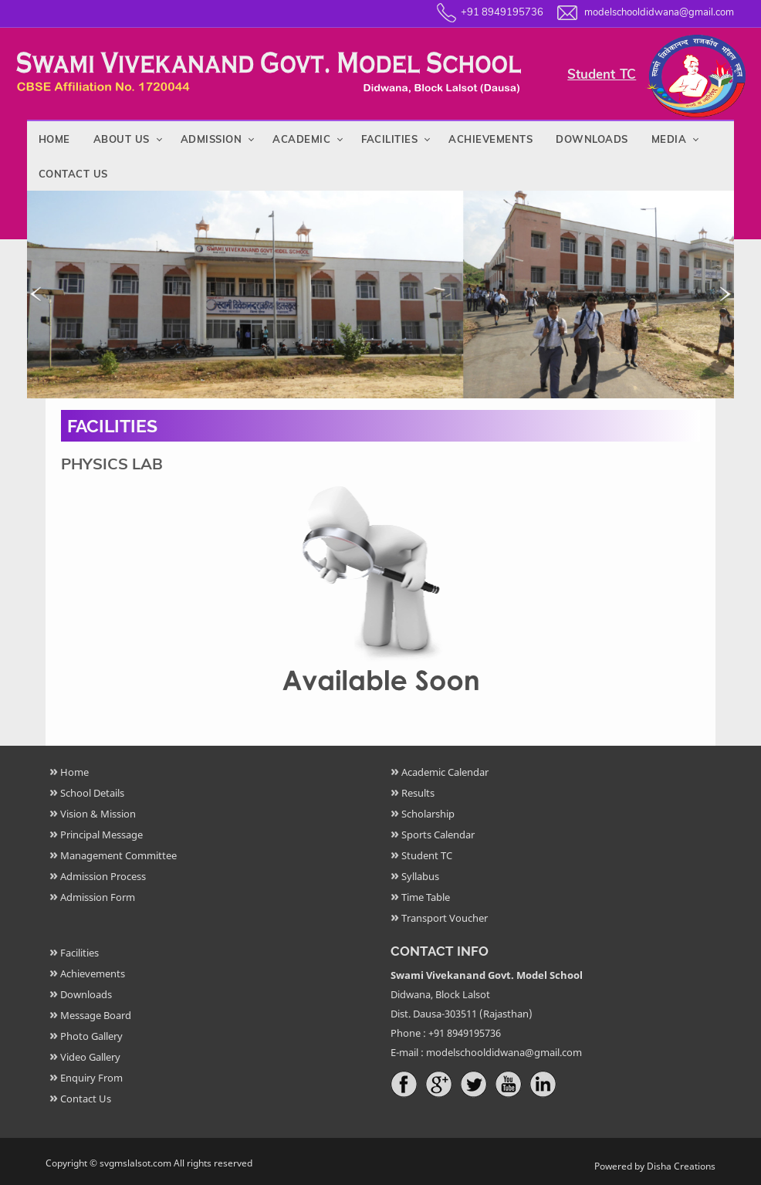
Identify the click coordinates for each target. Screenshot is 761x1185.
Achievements (490, 139)
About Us (121, 139)
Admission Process (103, 876)
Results (418, 793)
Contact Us (73, 174)
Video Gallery (90, 1057)
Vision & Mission (98, 814)
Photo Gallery (91, 1036)
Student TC (601, 74)
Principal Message (101, 834)
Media (669, 139)
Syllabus (420, 876)
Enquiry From (91, 1078)
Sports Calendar (438, 834)
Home (54, 139)
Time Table (425, 897)
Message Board (95, 1015)
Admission (211, 139)
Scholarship (428, 814)
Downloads (592, 139)
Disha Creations (681, 1166)
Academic (301, 139)
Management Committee (118, 855)
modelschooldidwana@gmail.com (659, 12)
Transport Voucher (444, 918)
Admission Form (97, 897)
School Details (92, 793)
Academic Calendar (445, 772)
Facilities (389, 139)
